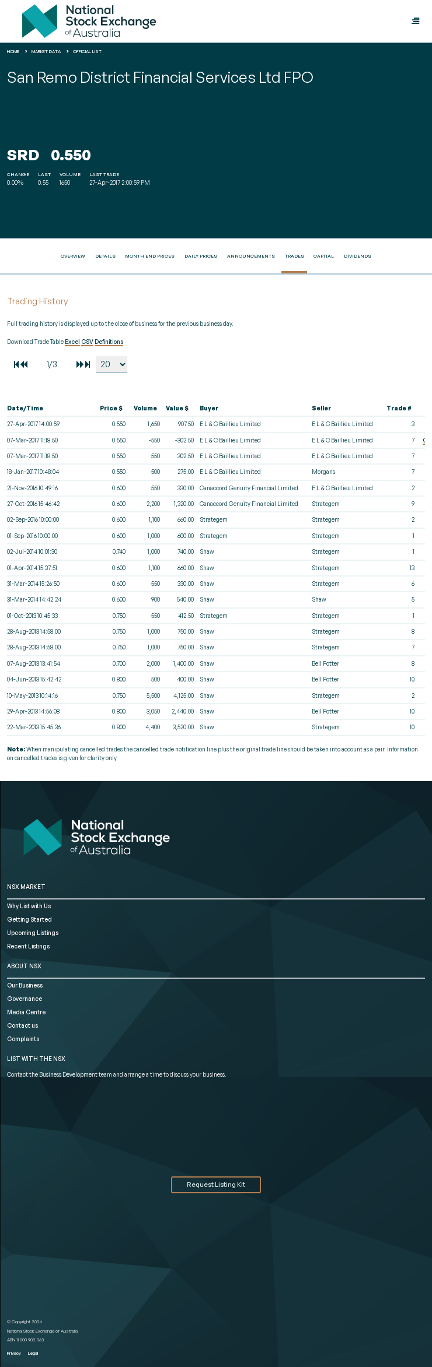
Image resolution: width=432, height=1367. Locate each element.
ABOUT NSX (24, 965)
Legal (33, 1353)
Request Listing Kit (216, 1184)
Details (105, 256)
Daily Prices (200, 256)
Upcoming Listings (32, 932)
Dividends (357, 256)
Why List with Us (29, 905)
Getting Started (29, 919)
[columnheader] (51, 408)
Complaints (23, 1038)
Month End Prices (150, 256)
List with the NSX (36, 1058)
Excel (72, 341)
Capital (323, 256)
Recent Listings (28, 946)
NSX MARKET (26, 886)
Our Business (25, 985)
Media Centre (26, 1011)
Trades (294, 256)
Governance (24, 998)
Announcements (251, 256)
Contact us (22, 1025)
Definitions (109, 341)
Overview (73, 256)
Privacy (14, 1353)
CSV (87, 341)
